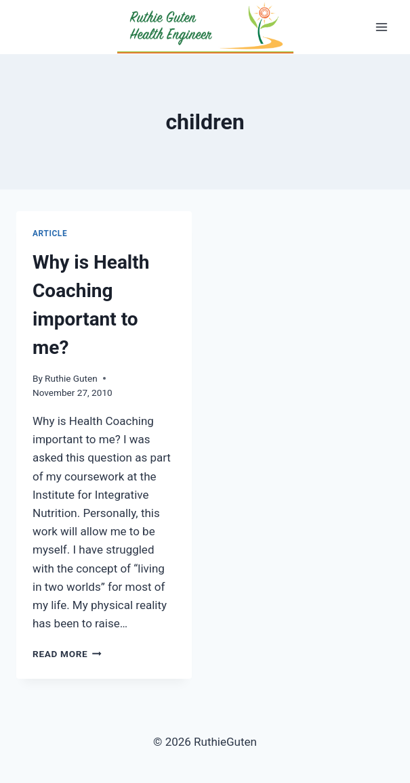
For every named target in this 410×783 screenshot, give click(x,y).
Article (50, 233)
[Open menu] (381, 26)
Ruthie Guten (71, 378)
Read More (67, 653)
